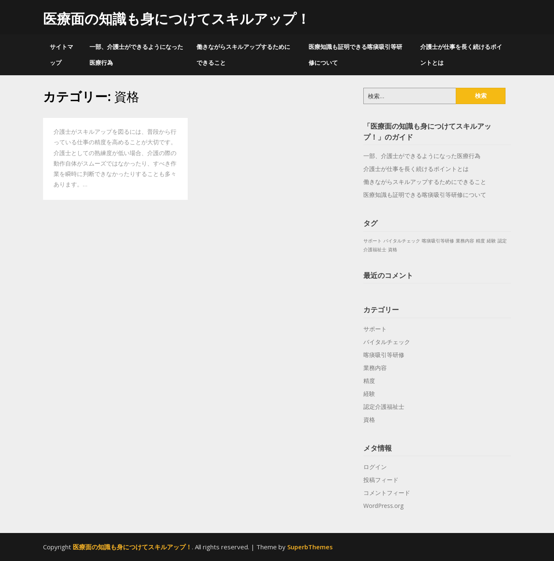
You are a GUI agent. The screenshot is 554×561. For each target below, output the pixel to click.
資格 (369, 419)
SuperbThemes (310, 547)
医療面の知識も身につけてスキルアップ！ (176, 18)
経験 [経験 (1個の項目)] (491, 241)
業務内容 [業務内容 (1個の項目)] (465, 241)
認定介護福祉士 (383, 407)
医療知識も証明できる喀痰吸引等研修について (355, 54)
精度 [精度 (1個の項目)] (480, 241)
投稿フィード (380, 480)
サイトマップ (61, 54)
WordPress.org (383, 506)
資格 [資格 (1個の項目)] (392, 249)
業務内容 (375, 368)
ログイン (375, 467)
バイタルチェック (386, 342)
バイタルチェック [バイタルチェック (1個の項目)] (401, 241)
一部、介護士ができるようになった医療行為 (136, 54)
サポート (375, 329)
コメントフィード (386, 493)
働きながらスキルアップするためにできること (243, 54)
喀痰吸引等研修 (383, 355)
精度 (369, 381)
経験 (369, 394)
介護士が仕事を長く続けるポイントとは (461, 54)
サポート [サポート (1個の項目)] (372, 241)
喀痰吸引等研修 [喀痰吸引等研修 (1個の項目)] (438, 241)
